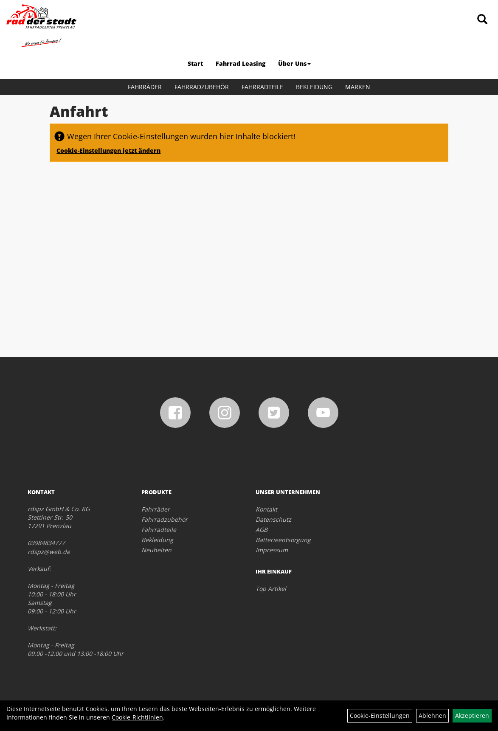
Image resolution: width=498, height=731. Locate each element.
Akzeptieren (472, 715)
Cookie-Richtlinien (137, 717)
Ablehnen (432, 715)
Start (195, 63)
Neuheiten (156, 550)
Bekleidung (314, 87)
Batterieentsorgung (283, 540)
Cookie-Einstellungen (380, 715)
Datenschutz (273, 519)
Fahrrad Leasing (240, 63)
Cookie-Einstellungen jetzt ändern (108, 150)
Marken (357, 87)
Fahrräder (145, 87)
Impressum (272, 550)
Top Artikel (271, 589)
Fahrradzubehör (201, 87)
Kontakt (266, 509)
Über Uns (294, 63)
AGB (261, 530)
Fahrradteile (262, 87)
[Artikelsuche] (482, 20)
